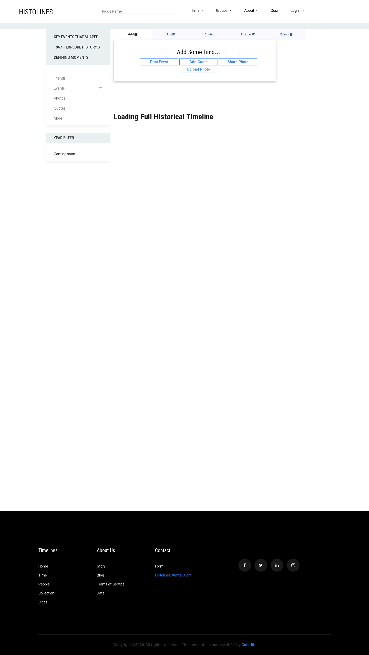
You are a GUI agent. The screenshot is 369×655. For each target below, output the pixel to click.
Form (159, 566)
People (44, 584)
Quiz (274, 10)
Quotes (60, 108)
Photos (59, 98)
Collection (46, 593)
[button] (349, 11)
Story (101, 566)
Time (42, 575)
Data (101, 593)
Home (43, 566)
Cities (42, 602)
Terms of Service (111, 584)
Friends (60, 78)
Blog (100, 575)
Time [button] (195, 10)
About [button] (249, 10)
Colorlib (248, 644)
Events (78, 88)
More (58, 118)
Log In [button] (296, 10)
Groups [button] (222, 10)
